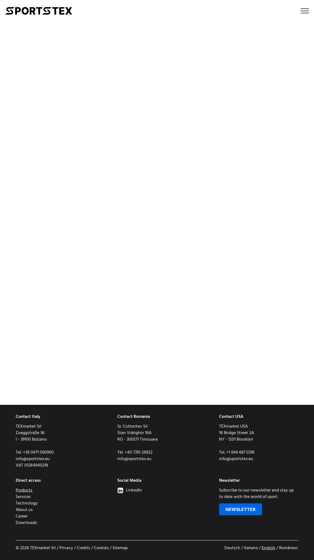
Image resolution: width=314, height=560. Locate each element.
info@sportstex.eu (33, 459)
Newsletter (241, 509)
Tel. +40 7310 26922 (135, 452)
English (268, 548)
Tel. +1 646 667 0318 (236, 452)
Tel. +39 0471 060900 (35, 452)
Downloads (26, 522)
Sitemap (120, 548)
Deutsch (232, 548)
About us (24, 509)
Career (22, 516)
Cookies (101, 548)
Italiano (251, 548)
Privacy (66, 548)
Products (24, 490)
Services (23, 496)
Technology (27, 503)
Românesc (288, 548)
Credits (83, 548)
